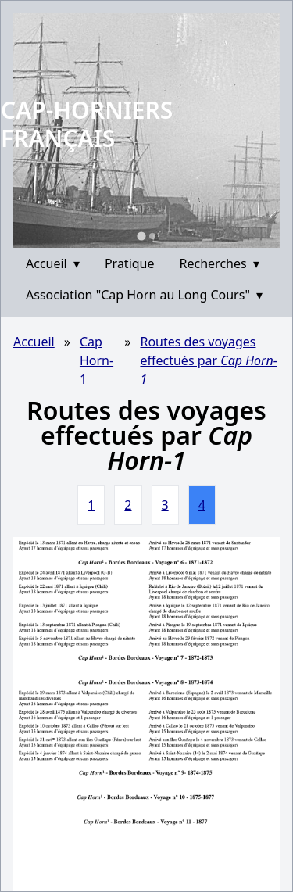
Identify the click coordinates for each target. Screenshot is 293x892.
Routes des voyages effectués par (208, 360)
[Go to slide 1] (141, 235)
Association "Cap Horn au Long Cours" (144, 294)
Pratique (130, 263)
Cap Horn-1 (96, 360)
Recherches (219, 263)
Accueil (53, 263)
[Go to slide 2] (152, 236)
